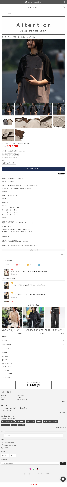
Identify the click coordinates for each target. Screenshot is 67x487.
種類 (3, 160)
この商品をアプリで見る (33, 250)
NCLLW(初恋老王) (7, 344)
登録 (63, 463)
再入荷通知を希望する (33, 168)
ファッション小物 (6, 348)
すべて (7, 265)
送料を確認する (16, 154)
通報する (63, 255)
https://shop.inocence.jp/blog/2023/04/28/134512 (23, 245)
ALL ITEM (4, 340)
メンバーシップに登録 (7, 151)
